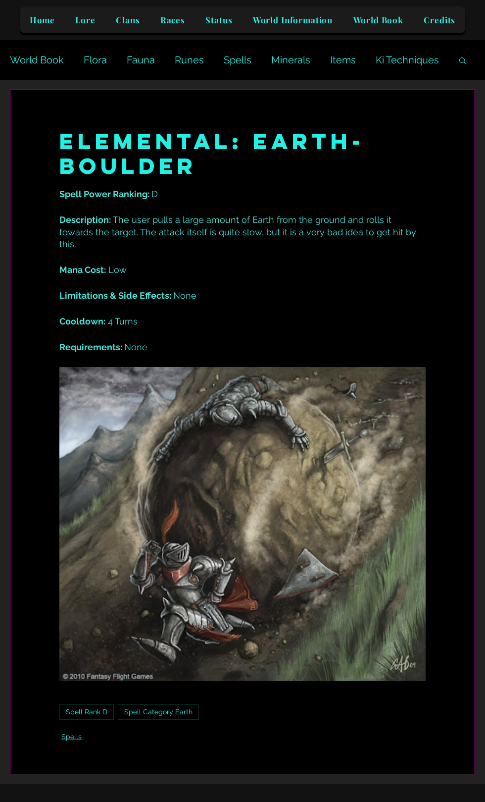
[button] (462, 60)
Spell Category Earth (158, 712)
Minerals (290, 60)
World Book (37, 60)
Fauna (141, 60)
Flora (95, 60)
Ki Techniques (407, 60)
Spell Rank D (86, 712)
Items (343, 60)
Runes (189, 60)
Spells (237, 60)
